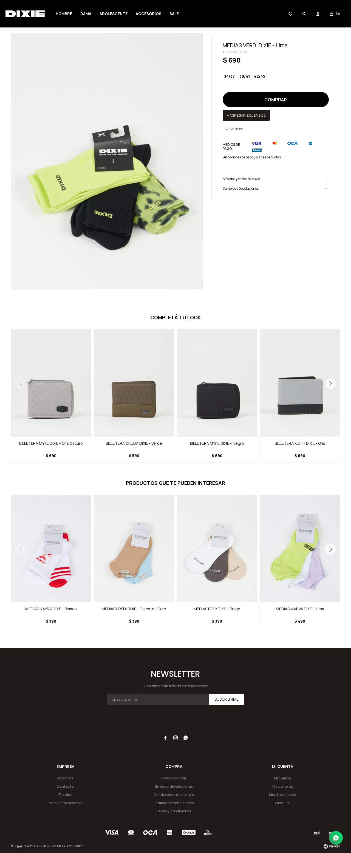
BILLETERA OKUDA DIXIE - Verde (134, 443)
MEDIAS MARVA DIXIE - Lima (300, 608)
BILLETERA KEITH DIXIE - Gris (300, 443)
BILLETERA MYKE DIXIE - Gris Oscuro (51, 443)
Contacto (65, 786)
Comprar (275, 100)
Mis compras (282, 786)
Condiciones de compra (174, 794)
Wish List (282, 802)
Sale (174, 13)
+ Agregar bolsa (246, 115)
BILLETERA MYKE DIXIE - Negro (217, 443)
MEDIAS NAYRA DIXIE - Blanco (51, 608)
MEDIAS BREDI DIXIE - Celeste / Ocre (134, 608)
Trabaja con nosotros (65, 802)
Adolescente (114, 13)
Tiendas (65, 794)
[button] (330, 383)
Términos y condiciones (174, 802)
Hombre (64, 13)
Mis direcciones (282, 794)
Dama (85, 13)
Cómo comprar (173, 778)
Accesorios (148, 13)
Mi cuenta (282, 778)
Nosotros (65, 778)
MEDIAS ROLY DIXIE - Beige (217, 608)
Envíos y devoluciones (174, 786)
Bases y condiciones (173, 811)
